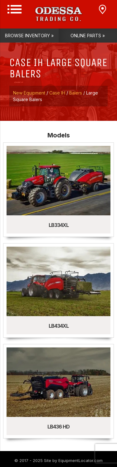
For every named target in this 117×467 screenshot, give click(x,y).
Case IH (57, 92)
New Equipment (29, 92)
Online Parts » (88, 35)
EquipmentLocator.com (80, 460)
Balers (75, 92)
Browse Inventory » (29, 35)
